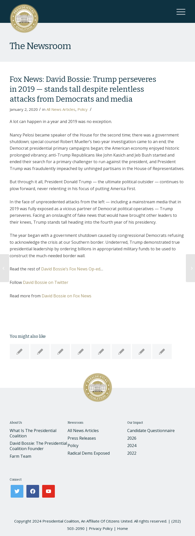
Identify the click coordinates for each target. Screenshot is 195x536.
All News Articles (60, 109)
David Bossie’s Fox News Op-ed (70, 269)
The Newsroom (40, 46)
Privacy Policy (101, 528)
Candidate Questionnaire (151, 430)
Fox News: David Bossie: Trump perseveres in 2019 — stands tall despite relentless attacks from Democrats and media (83, 89)
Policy (82, 109)
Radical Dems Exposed (89, 453)
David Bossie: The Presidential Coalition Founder (38, 445)
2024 (131, 445)
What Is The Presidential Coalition (33, 433)
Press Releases (82, 438)
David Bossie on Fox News (66, 296)
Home (122, 528)
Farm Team (20, 456)
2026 (131, 438)
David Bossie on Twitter (45, 282)
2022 (131, 453)
